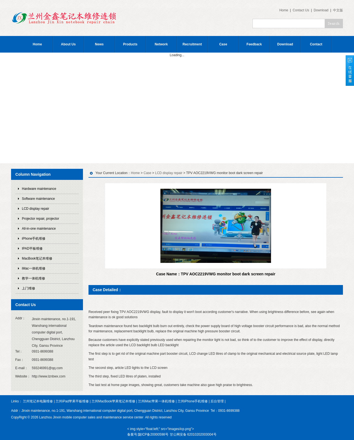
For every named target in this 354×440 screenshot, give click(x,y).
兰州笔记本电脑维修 (38, 401)
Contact (316, 44)
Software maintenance (38, 199)
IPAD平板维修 (32, 248)
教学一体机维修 (33, 278)
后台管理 (217, 401)
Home (283, 10)
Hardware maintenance (39, 189)
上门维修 (28, 288)
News (99, 44)
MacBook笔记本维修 (37, 258)
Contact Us (301, 10)
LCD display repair (35, 209)
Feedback (254, 44)
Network (161, 44)
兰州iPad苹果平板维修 (72, 401)
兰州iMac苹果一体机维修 (156, 401)
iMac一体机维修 (33, 268)
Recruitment (192, 44)
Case (223, 44)
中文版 (338, 10)
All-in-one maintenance (39, 229)
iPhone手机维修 (33, 238)
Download (321, 10)
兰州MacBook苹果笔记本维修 (113, 401)
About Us (68, 44)
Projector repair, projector (40, 219)
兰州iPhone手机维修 (193, 401)
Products (130, 44)
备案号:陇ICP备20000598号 (147, 434)
